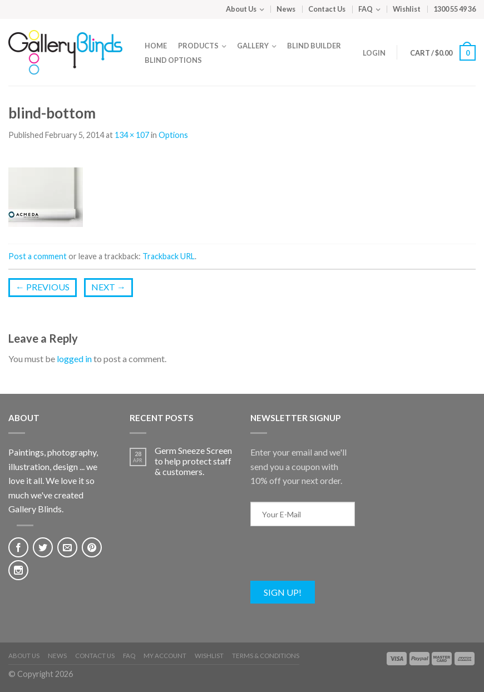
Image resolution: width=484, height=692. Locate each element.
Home (156, 45)
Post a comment (37, 256)
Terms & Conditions (265, 655)
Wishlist (407, 8)
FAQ (365, 8)
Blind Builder (314, 45)
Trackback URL (168, 256)
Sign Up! (283, 592)
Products (198, 45)
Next (108, 286)
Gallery (253, 45)
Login (371, 52)
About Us (241, 8)
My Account (165, 655)
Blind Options (173, 60)
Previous (43, 286)
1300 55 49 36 (454, 8)
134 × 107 (132, 135)
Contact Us (326, 8)
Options (173, 135)
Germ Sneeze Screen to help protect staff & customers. (193, 461)
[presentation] (334, 559)
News (285, 8)
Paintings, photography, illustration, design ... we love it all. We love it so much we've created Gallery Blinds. (53, 480)
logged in (74, 358)
